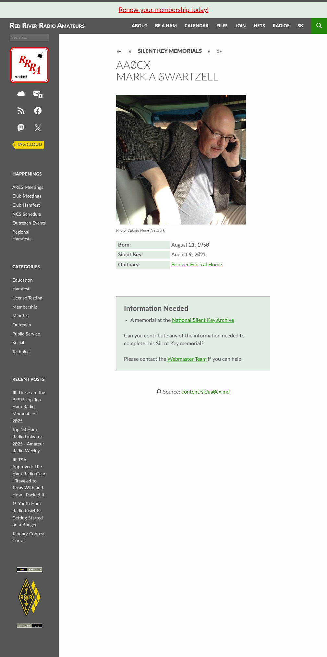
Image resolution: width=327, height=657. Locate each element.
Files (222, 26)
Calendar (197, 26)
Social (18, 342)
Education (22, 280)
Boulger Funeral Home (196, 264)
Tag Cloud (29, 144)
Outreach (21, 324)
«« (119, 51)
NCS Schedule (26, 214)
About (139, 26)
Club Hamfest (26, 205)
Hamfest (21, 288)
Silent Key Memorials (170, 51)
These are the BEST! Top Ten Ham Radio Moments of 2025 (28, 406)
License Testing (27, 298)
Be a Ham (166, 26)
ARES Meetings (27, 187)
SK (300, 26)
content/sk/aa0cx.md (205, 392)
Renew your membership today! (164, 10)
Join (241, 26)
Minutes (20, 315)
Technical (21, 351)
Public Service (26, 334)
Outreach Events (29, 223)
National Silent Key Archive (203, 320)
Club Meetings (26, 196)
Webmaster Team (187, 359)
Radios (281, 26)
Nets (259, 26)
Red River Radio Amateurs (47, 25)
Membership (24, 307)
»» (219, 51)
